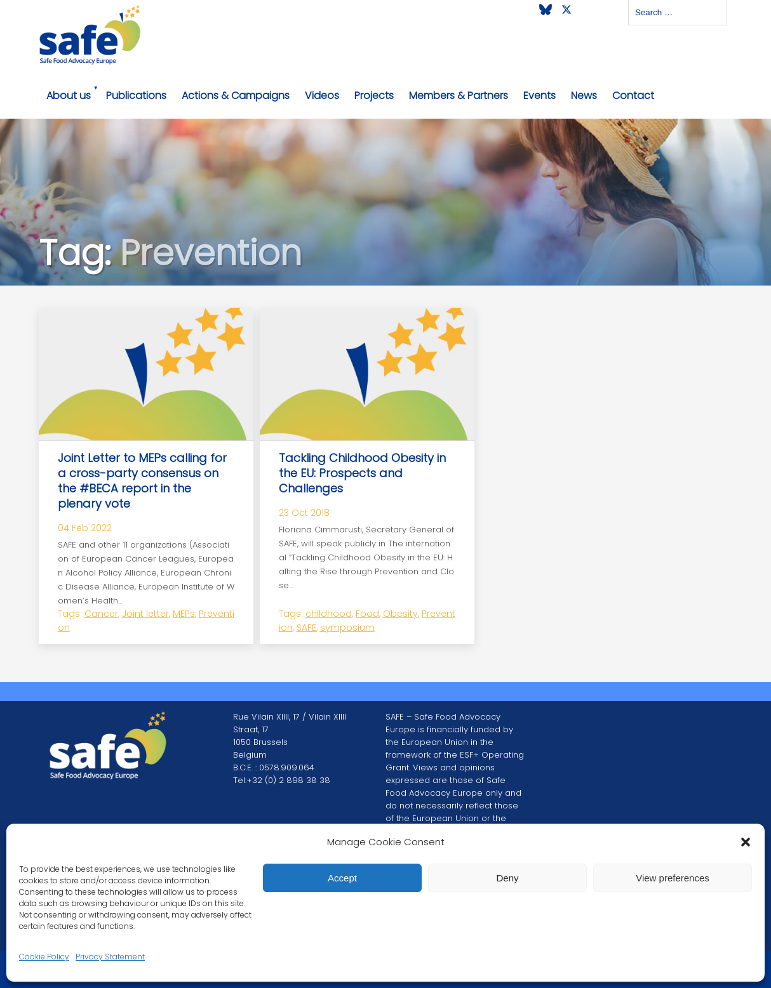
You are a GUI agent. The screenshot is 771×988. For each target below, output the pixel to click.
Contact (633, 95)
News (584, 95)
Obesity (400, 613)
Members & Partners (458, 95)
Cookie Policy (44, 956)
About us (68, 95)
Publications (136, 95)
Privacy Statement (110, 956)
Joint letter (145, 613)
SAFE (306, 627)
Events (539, 95)
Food (367, 613)
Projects (374, 95)
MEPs (184, 613)
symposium (347, 627)
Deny (507, 878)
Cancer (101, 613)
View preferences (672, 878)
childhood (328, 613)
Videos (322, 95)
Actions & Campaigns (236, 95)
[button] (745, 842)
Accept (342, 878)
